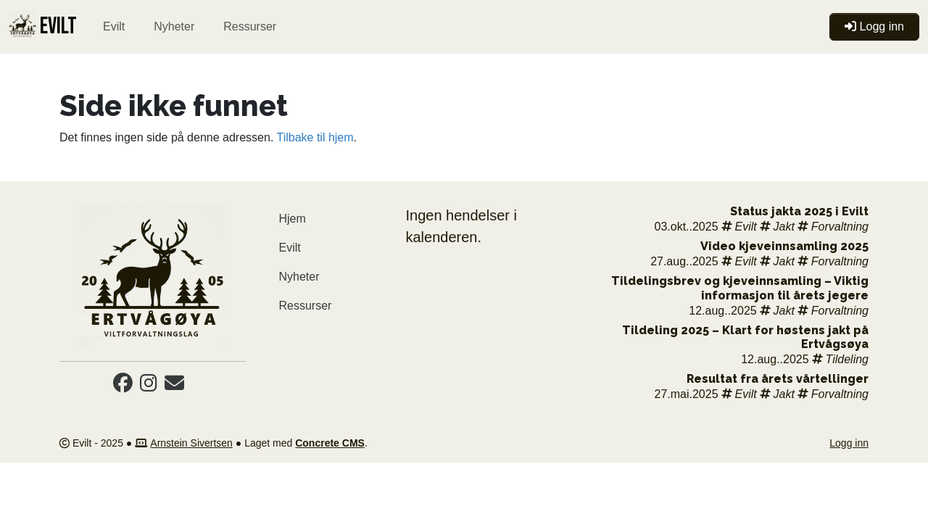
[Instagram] (148, 386)
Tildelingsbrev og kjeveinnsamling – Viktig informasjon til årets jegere (740, 288)
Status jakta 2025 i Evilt (799, 211)
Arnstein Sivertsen (191, 443)
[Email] (174, 386)
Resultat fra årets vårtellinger (778, 379)
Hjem (292, 218)
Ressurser (249, 26)
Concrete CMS (330, 443)
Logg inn (849, 443)
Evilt (114, 26)
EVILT (43, 26)
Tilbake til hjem (314, 137)
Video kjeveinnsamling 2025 (784, 246)
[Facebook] (123, 386)
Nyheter (174, 26)
